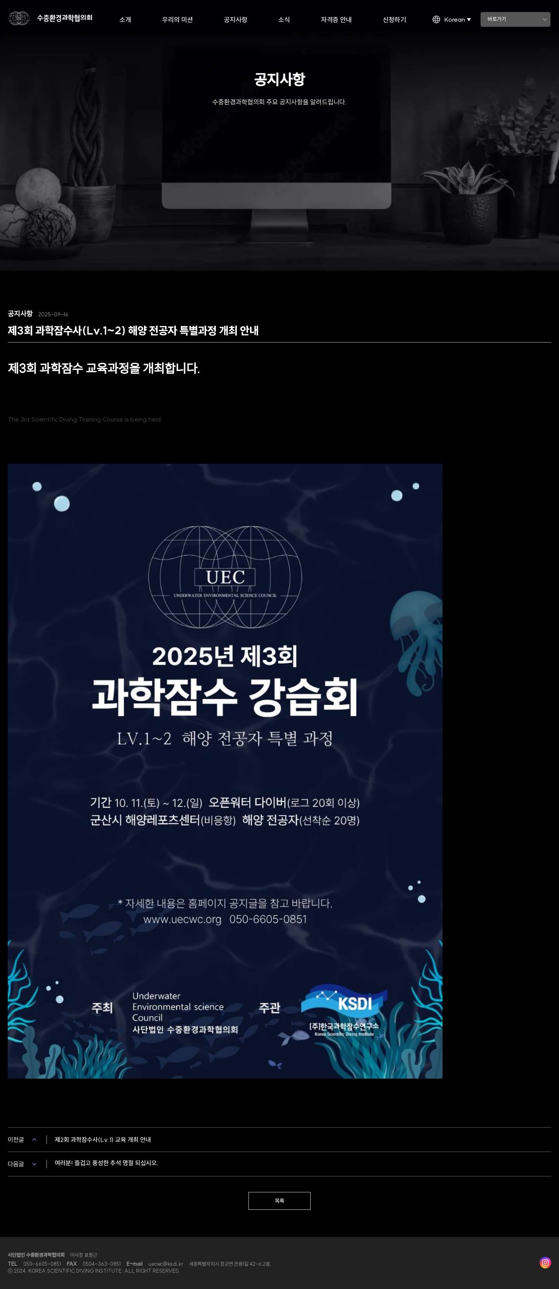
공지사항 (235, 20)
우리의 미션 (177, 20)
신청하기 (394, 20)
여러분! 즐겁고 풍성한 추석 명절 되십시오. (106, 1163)
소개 (125, 20)
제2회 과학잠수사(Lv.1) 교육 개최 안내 (103, 1139)
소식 (284, 20)
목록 (279, 1200)
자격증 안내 (336, 20)
